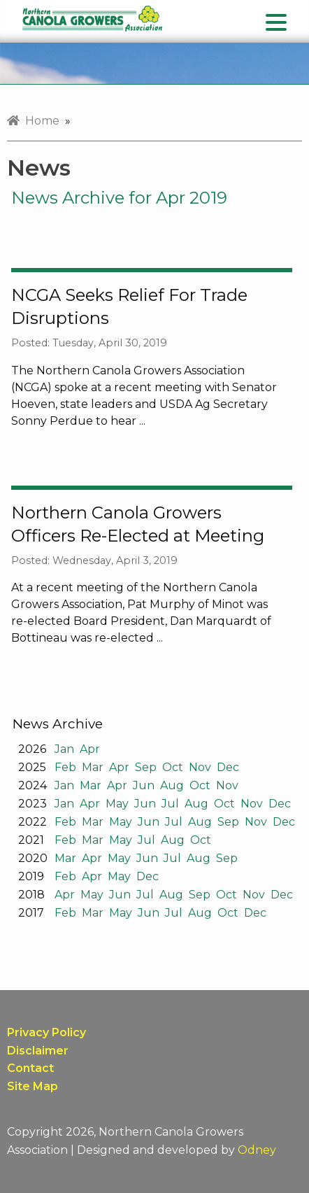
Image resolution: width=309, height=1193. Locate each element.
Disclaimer (38, 1050)
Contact (30, 1068)
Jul (170, 803)
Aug (172, 785)
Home (33, 120)
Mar (92, 767)
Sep (146, 767)
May (117, 803)
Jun (143, 785)
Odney (257, 1150)
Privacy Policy (46, 1032)
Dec (228, 767)
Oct (172, 767)
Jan (64, 749)
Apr (90, 749)
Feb (65, 767)
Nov (200, 767)
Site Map (32, 1086)
